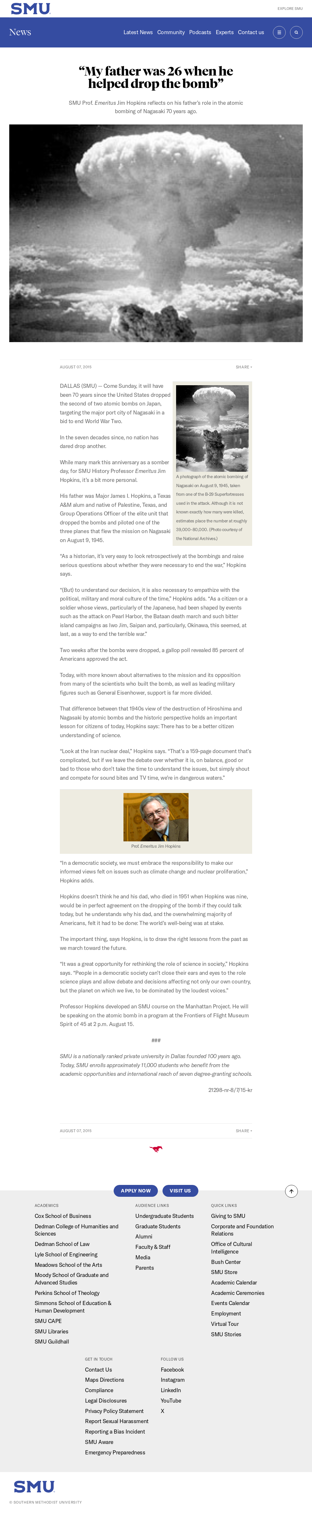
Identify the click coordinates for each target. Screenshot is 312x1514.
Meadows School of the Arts (68, 1264)
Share (243, 367)
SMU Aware (99, 1441)
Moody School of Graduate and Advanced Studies (72, 1278)
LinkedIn (171, 1390)
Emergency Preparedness (115, 1452)
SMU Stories (226, 1334)
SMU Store (224, 1272)
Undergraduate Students (164, 1215)
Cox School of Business (63, 1215)
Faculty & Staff (152, 1246)
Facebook (172, 1369)
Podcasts (200, 32)
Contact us (251, 32)
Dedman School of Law (62, 1243)
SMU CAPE (48, 1320)
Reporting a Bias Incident (115, 1431)
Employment (226, 1313)
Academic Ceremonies (237, 1292)
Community (171, 32)
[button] (291, 1191)
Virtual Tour (225, 1323)
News (20, 32)
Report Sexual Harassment (117, 1421)
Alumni (143, 1236)
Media (142, 1257)
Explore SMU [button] (290, 8)
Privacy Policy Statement (114, 1410)
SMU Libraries (52, 1331)
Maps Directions (104, 1379)
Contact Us (98, 1369)
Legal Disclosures (106, 1400)
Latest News (138, 32)
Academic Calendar (234, 1282)
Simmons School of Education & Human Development (73, 1307)
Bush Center (226, 1261)
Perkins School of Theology (67, 1292)
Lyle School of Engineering (66, 1254)
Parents (144, 1267)
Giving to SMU (228, 1215)
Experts (225, 32)
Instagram (173, 1379)
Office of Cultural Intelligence (231, 1247)
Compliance (99, 1390)
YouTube (171, 1400)
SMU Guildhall (52, 1341)
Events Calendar (230, 1303)
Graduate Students (157, 1226)
